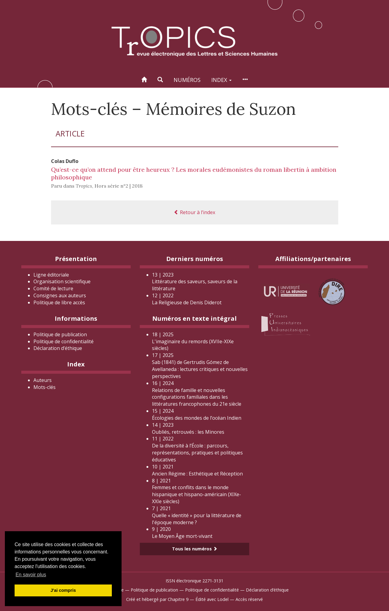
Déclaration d (57, 348)
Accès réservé (249, 599)
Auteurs (42, 380)
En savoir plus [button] (30, 574)
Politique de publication (60, 334)
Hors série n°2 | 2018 (119, 186)
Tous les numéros (194, 549)
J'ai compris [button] (63, 590)
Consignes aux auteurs (59, 295)
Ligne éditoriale (51, 274)
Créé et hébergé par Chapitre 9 (157, 599)
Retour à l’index (194, 212)
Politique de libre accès (59, 302)
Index (221, 79)
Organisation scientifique (62, 281)
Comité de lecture (53, 288)
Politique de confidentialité (63, 341)
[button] (160, 79)
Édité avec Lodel (212, 599)
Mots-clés (44, 387)
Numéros (187, 79)
